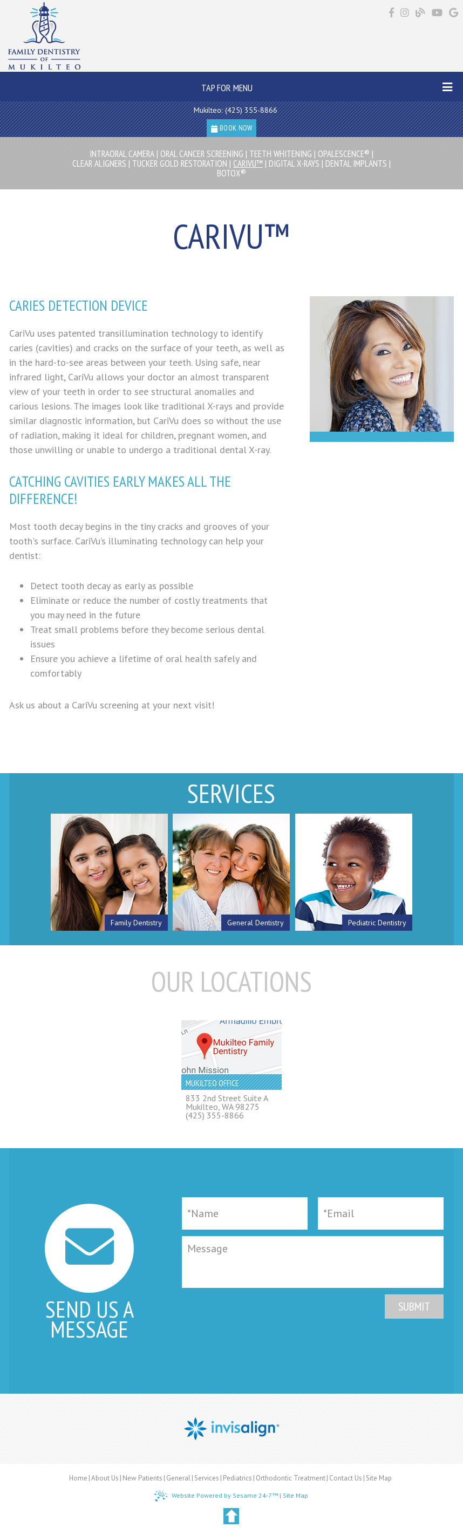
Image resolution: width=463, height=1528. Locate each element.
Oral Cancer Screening (201, 154)
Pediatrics (237, 1478)
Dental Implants (356, 163)
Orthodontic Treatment (290, 1478)
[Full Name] (245, 1213)
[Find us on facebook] (393, 12)
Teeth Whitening (280, 154)
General (178, 1478)
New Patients (142, 1478)
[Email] (381, 1213)
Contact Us (345, 1478)
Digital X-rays (294, 163)
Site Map (379, 1478)
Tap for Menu (327, 87)
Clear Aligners (99, 163)
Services (206, 1478)
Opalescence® (344, 154)
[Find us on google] (453, 12)
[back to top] (231, 1516)
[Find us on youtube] (438, 12)
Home (78, 1478)
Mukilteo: (208, 110)
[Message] (313, 1262)
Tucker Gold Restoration (179, 163)
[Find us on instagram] (406, 12)
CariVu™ (248, 163)
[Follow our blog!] (422, 13)
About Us (105, 1478)
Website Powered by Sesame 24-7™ (216, 1496)
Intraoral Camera (122, 154)
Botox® (231, 173)
